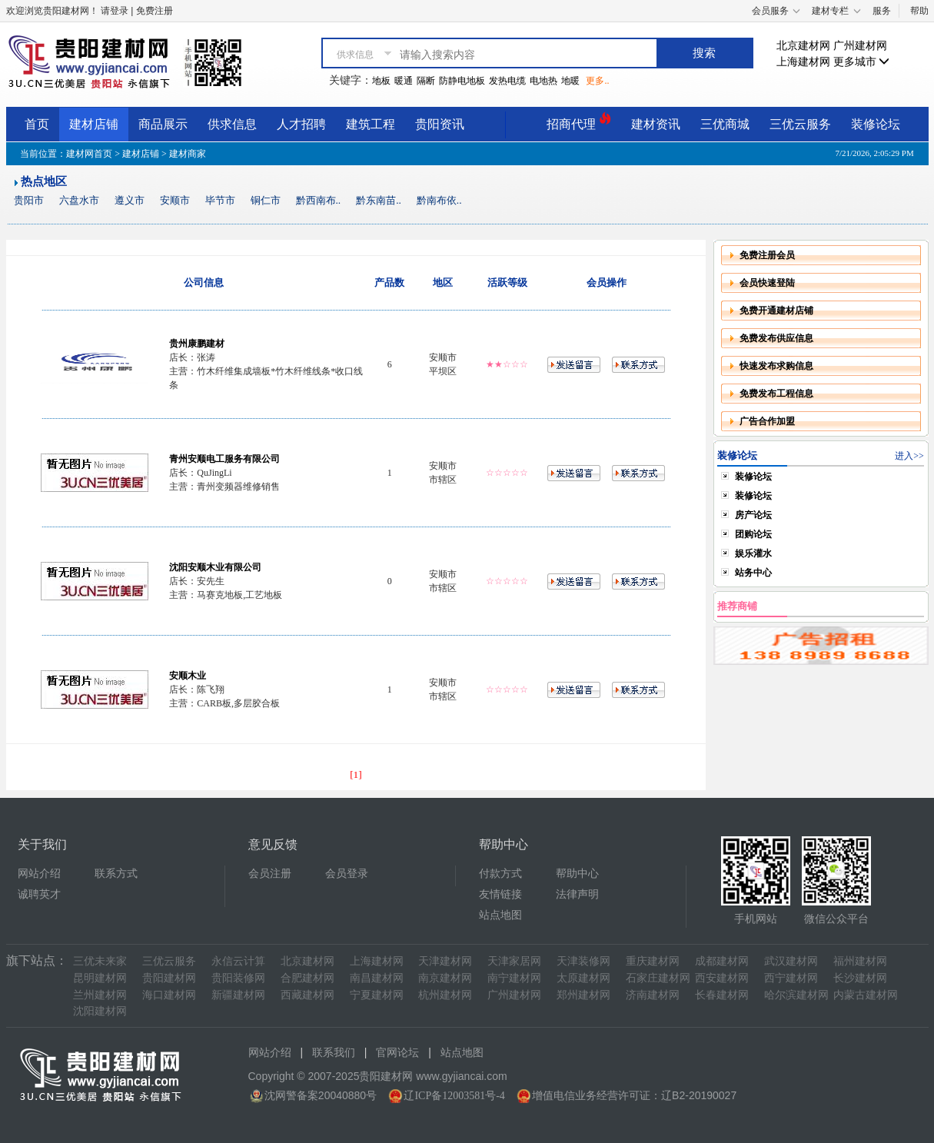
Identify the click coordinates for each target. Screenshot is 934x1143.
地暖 (570, 80)
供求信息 (232, 124)
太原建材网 (583, 978)
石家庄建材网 (658, 978)
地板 (381, 80)
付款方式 (500, 873)
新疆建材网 (238, 995)
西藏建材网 (307, 995)
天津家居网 (514, 961)
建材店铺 (93, 124)
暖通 (403, 80)
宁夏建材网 (377, 995)
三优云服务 (800, 124)
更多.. (597, 80)
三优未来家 (100, 961)
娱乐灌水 (753, 553)
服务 (882, 10)
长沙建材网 (860, 978)
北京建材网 (803, 46)
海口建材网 (169, 995)
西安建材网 (722, 978)
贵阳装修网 (238, 978)
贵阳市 (29, 200)
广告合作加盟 (767, 421)
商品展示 (163, 124)
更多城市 (861, 62)
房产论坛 (753, 515)
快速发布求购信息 (776, 366)
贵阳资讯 (439, 124)
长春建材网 (722, 995)
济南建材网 (653, 995)
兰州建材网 (100, 995)
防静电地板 (462, 80)
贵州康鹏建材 (196, 343)
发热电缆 (507, 80)
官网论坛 (397, 1052)
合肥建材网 (307, 978)
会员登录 (346, 873)
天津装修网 (583, 961)
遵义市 (130, 200)
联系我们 (333, 1052)
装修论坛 (875, 124)
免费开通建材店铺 (776, 310)
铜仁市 (266, 200)
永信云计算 (238, 961)
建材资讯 (655, 124)
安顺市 (175, 200)
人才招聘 (301, 124)
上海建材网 (803, 62)
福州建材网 (860, 961)
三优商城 (725, 124)
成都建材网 (722, 961)
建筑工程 (370, 124)
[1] (356, 774)
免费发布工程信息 (776, 393)
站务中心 (753, 572)
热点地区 (44, 181)
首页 (37, 124)
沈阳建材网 (100, 1011)
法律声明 (577, 894)
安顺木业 (187, 675)
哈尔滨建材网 (796, 995)
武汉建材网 (791, 961)
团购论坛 (753, 534)
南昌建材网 (377, 978)
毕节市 (220, 200)
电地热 (543, 80)
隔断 (426, 80)
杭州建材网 (445, 995)
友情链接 (500, 894)
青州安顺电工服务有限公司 (224, 459)
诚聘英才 (39, 894)
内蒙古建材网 (865, 995)
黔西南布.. (318, 200)
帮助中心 (577, 873)
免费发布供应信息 (776, 338)
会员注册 (269, 873)
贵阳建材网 (169, 978)
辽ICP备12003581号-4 (454, 1095)
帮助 (919, 10)
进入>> (909, 455)
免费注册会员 (767, 255)
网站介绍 (39, 873)
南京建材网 (445, 978)
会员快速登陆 (767, 282)
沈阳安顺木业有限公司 (215, 567)
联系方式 (116, 873)
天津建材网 (445, 961)
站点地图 (500, 915)
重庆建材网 (653, 961)
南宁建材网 (514, 978)
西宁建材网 (791, 978)
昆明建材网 (100, 978)
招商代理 (579, 122)
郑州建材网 (583, 995)
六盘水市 (79, 200)
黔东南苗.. (378, 200)
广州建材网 (860, 46)
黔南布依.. (439, 200)
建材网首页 (89, 153)
